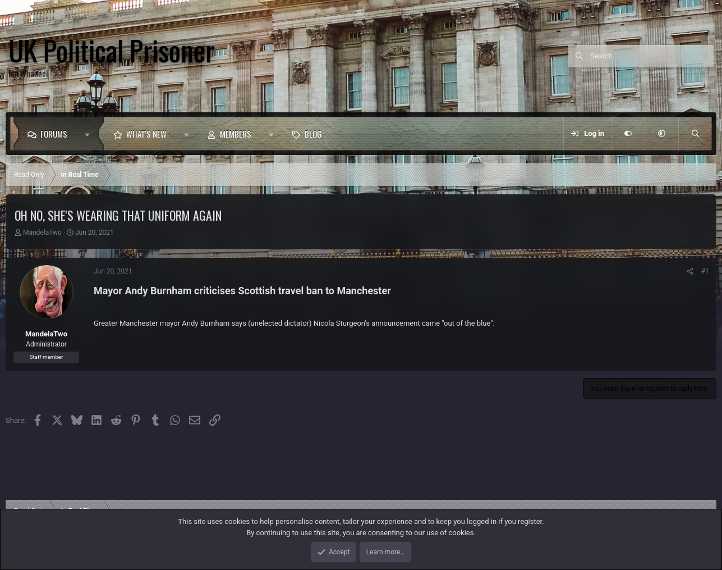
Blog (313, 133)
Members (235, 133)
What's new (146, 133)
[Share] (690, 271)
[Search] (652, 56)
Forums (53, 133)
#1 (705, 271)
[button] (90, 134)
